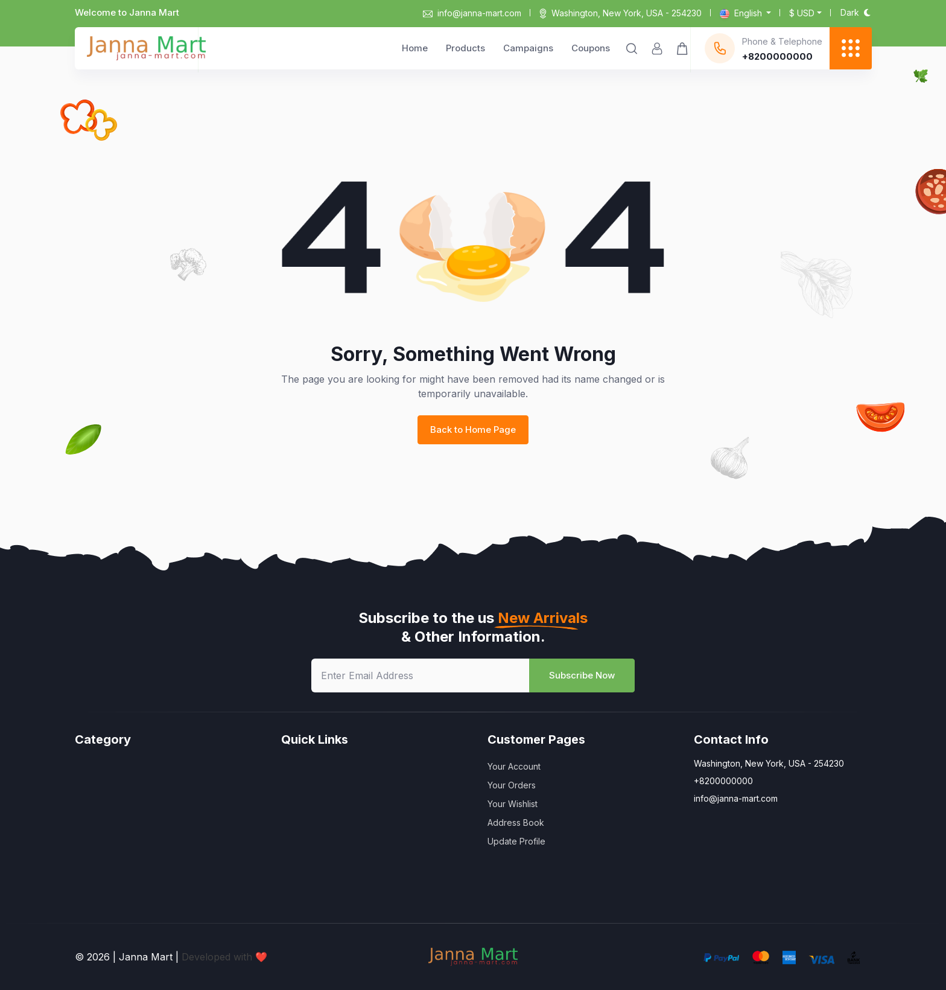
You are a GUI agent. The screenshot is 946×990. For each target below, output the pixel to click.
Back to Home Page (473, 429)
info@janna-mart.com (472, 13)
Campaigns (528, 48)
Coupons (590, 48)
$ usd (801, 13)
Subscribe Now (582, 675)
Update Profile (516, 841)
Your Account (514, 766)
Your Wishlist (512, 804)
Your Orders (511, 785)
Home (415, 48)
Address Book (515, 822)
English (742, 13)
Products (465, 48)
